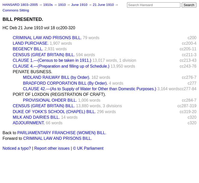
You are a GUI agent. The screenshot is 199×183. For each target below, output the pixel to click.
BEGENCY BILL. (28, 49)
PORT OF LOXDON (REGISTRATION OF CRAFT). (59, 94)
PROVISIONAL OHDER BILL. (50, 100)
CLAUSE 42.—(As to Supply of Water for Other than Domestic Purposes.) (89, 89)
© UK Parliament (88, 148)
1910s (48, 5)
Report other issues (52, 148)
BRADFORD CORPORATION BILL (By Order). (65, 83)
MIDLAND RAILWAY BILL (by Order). (56, 77)
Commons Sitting (16, 10)
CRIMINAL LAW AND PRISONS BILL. (47, 38)
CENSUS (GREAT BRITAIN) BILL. (44, 55)
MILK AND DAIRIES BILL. (36, 117)
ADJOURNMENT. (29, 123)
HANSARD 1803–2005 (20, 5)
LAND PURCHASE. (30, 43)
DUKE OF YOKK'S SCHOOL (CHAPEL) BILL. (54, 112)
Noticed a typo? (17, 148)
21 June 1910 (104, 5)
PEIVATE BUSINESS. (32, 72)
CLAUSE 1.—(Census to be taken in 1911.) (52, 60)
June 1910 (79, 5)
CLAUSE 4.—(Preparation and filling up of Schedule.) (61, 66)
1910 (62, 5)
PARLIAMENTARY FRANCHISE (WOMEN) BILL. (61, 133)
